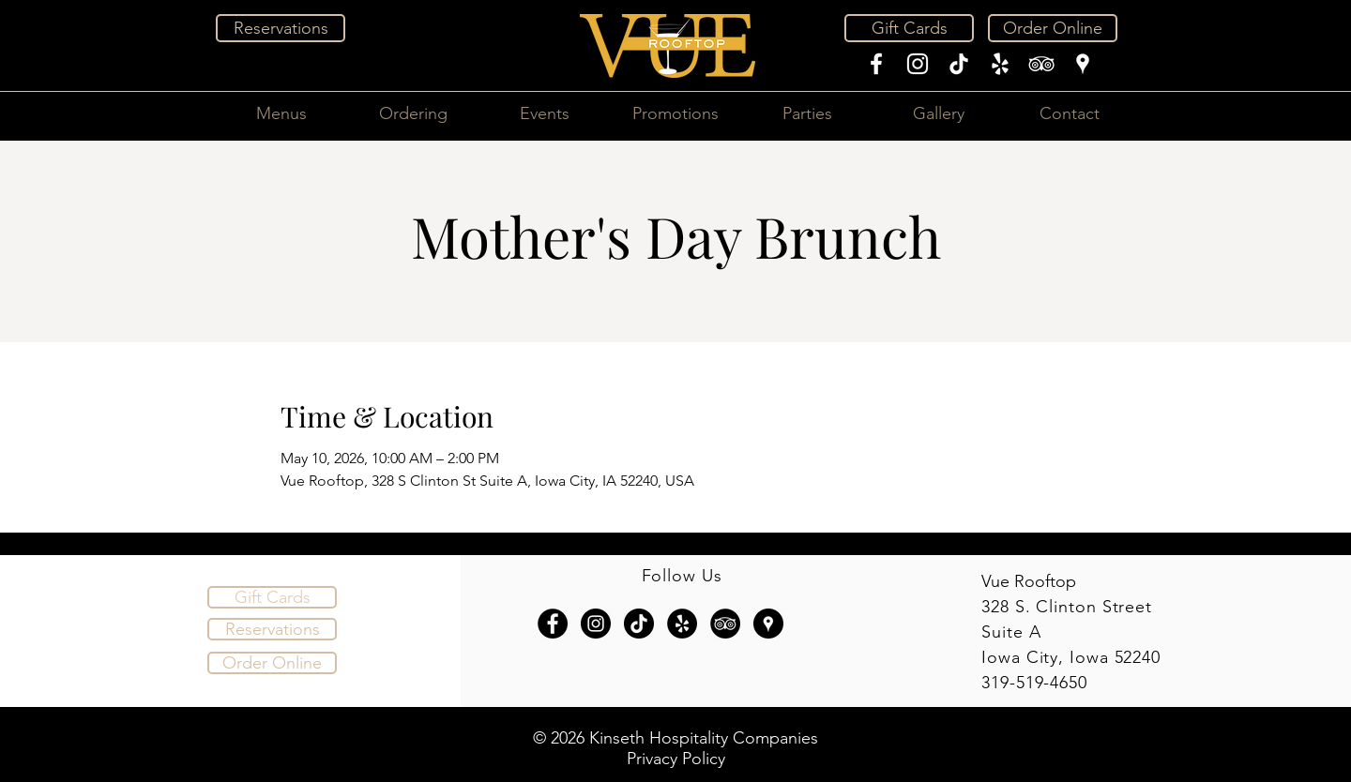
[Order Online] (1052, 28)
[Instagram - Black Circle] (596, 624)
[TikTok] (959, 64)
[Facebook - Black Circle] (553, 624)
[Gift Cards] (909, 28)
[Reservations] (280, 28)
